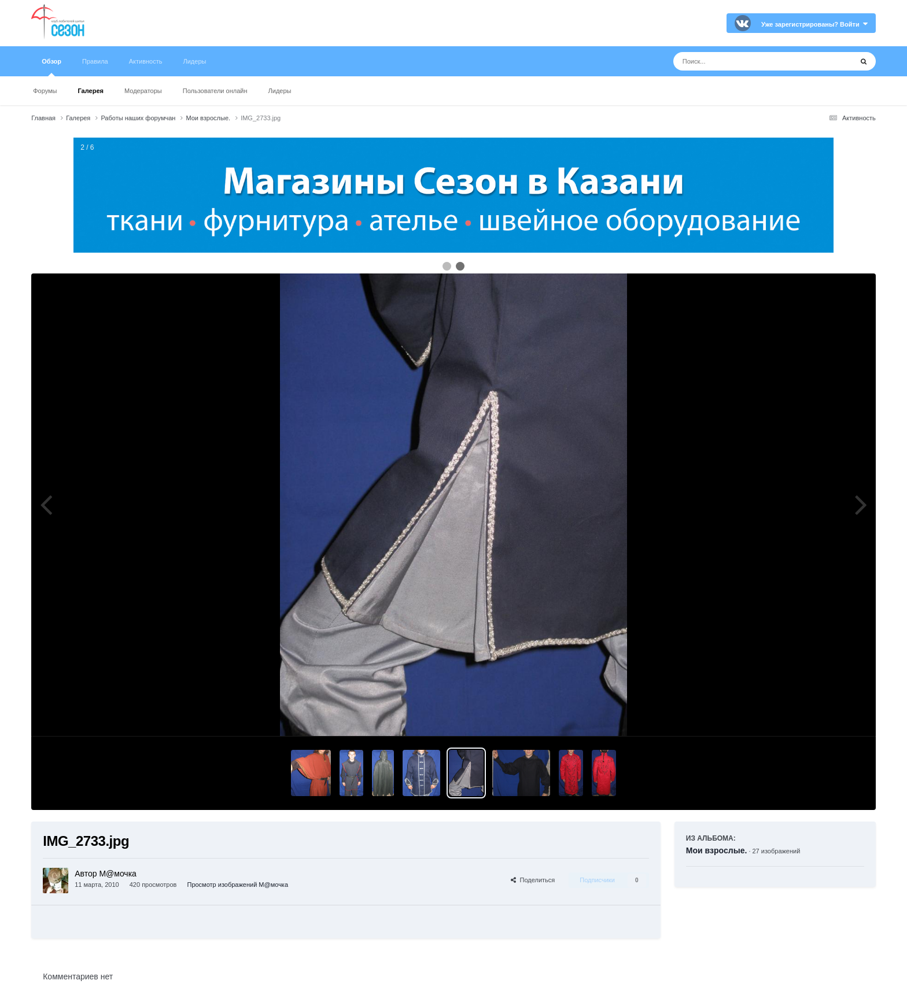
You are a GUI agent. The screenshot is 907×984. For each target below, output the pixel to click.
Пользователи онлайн (215, 90)
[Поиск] (741, 61)
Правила (95, 61)
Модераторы (143, 90)
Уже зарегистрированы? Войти (814, 24)
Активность (146, 61)
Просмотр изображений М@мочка (237, 884)
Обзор (51, 67)
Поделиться (533, 879)
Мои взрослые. (716, 850)
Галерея (91, 90)
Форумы (45, 90)
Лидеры (280, 90)
